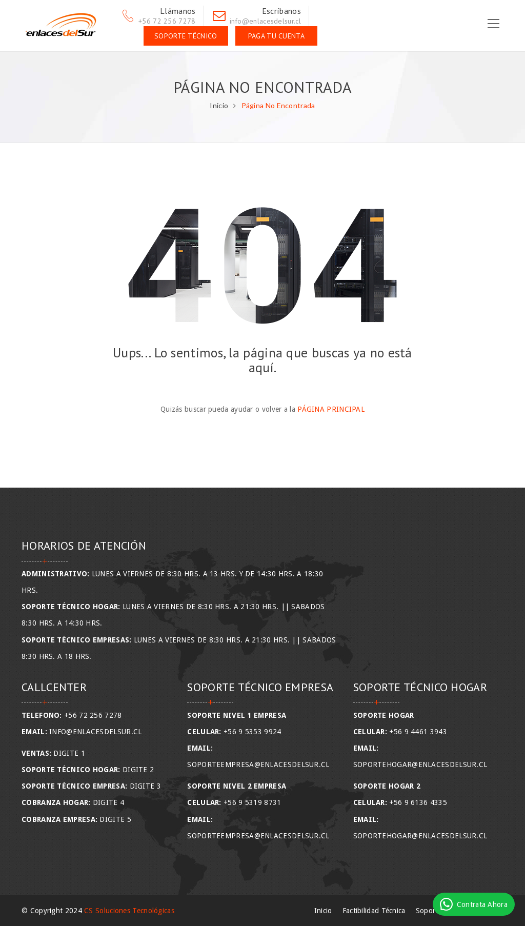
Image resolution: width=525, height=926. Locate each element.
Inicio (219, 105)
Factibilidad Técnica (374, 911)
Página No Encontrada (278, 105)
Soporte (429, 911)
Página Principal (331, 409)
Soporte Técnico (185, 36)
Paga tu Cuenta (276, 36)
